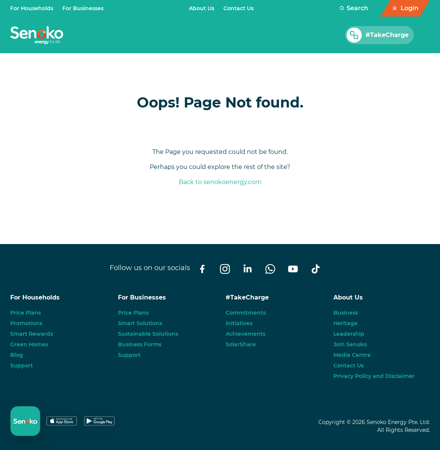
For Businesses (83, 8)
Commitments (246, 312)
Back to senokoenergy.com (220, 182)
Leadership (348, 333)
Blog (16, 355)
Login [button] (409, 8)
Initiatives (239, 323)
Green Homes (29, 344)
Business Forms (139, 344)
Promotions (26, 323)
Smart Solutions (140, 323)
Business (345, 312)
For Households (31, 8)
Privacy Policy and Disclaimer (374, 376)
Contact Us (238, 8)
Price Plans (25, 312)
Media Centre (352, 355)
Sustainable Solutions (148, 333)
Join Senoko (350, 344)
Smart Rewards (31, 333)
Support (21, 365)
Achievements (245, 333)
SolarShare (241, 344)
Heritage (345, 323)
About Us (201, 8)
